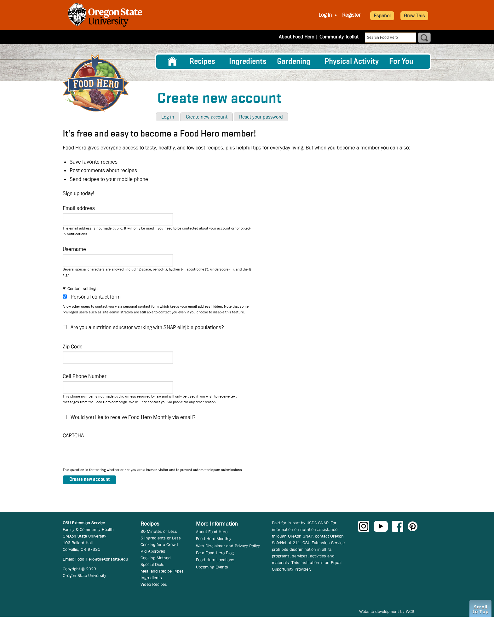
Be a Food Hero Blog (215, 553)
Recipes (202, 62)
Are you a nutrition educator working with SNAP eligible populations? (147, 327)
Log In (325, 15)
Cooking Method (156, 558)
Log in (167, 117)
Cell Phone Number (84, 376)
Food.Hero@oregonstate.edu (101, 559)
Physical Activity (352, 62)
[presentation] (110, 454)
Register (351, 15)
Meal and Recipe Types (162, 571)
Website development (379, 611)
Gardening (293, 62)
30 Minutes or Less (159, 531)
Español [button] (382, 15)
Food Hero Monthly (213, 538)
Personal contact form (96, 297)
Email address (79, 208)
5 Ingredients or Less (161, 538)
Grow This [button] (414, 15)
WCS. (411, 611)
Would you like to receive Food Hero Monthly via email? (133, 417)
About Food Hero (296, 36)
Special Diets (152, 564)
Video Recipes (154, 584)
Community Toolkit (339, 36)
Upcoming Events (212, 567)
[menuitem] (172, 61)
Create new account (206, 117)
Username (74, 249)
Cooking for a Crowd (159, 544)
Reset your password (261, 117)
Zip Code (73, 346)
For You (401, 62)
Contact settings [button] (82, 288)
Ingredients (248, 62)
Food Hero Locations (215, 559)
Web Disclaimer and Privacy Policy (228, 546)
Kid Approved (153, 551)
